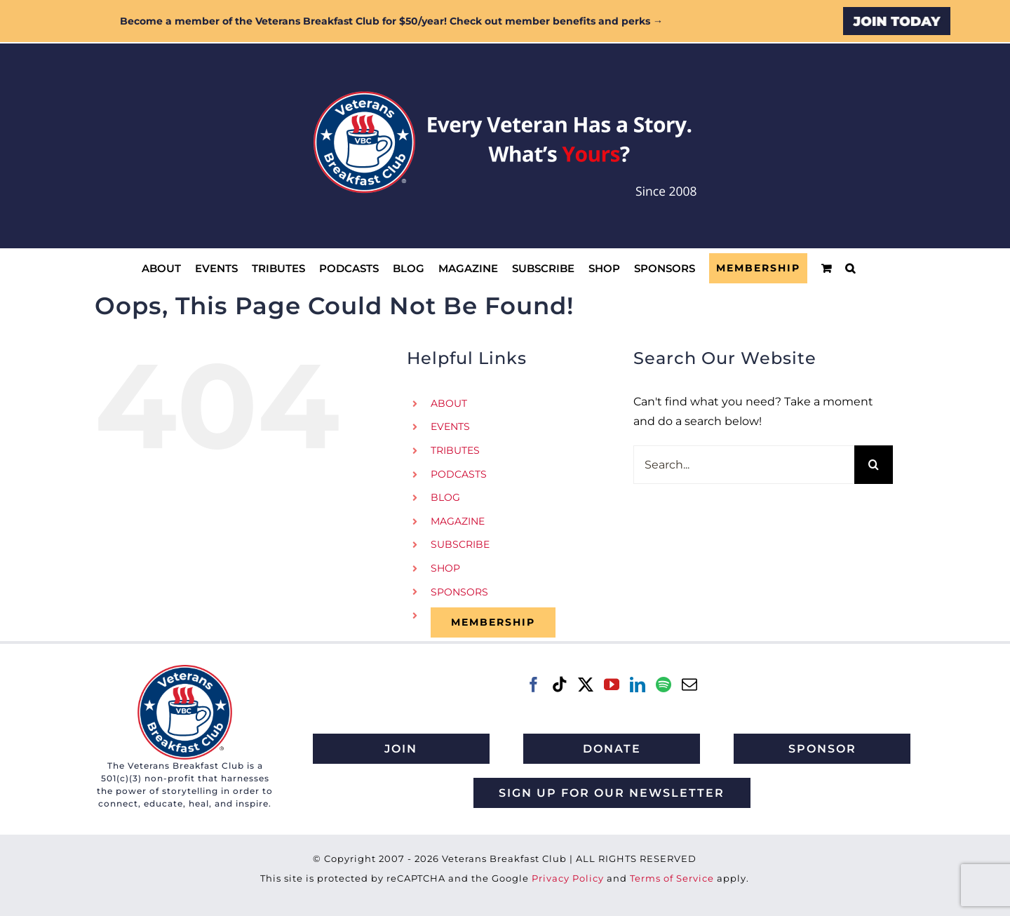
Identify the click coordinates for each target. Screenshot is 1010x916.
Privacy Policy (568, 878)
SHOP (445, 568)
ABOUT (449, 403)
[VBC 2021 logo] (184, 670)
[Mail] (689, 684)
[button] (850, 268)
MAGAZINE (458, 521)
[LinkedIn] (637, 684)
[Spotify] (663, 684)
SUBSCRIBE (460, 544)
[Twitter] (585, 684)
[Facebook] (533, 684)
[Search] (873, 464)
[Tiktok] (559, 684)
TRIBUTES (455, 450)
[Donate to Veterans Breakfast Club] (611, 749)
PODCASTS (459, 474)
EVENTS (450, 426)
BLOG (445, 497)
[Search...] (743, 464)
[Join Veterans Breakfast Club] (401, 749)
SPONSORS (459, 592)
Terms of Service (672, 878)
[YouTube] (611, 684)
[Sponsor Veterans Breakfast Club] (822, 749)
